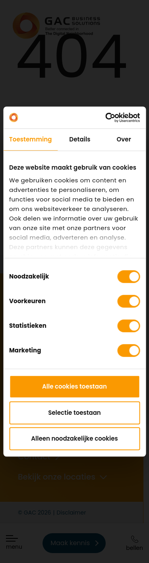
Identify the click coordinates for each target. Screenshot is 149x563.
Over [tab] (123, 139)
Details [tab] (79, 139)
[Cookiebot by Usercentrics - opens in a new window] (106, 117)
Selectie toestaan (74, 412)
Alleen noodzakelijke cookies (74, 438)
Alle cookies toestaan (74, 386)
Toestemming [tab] (30, 139)
